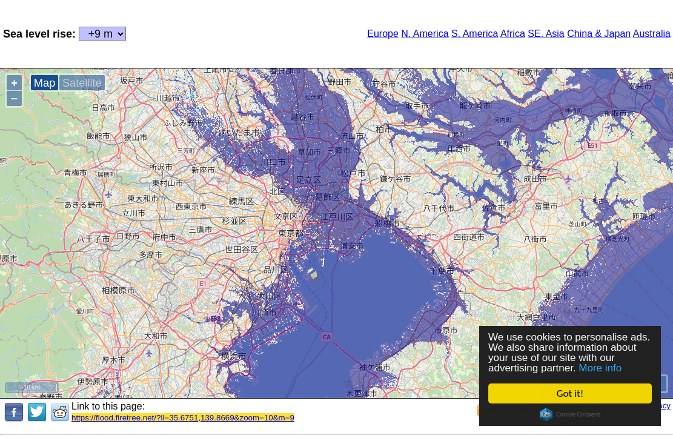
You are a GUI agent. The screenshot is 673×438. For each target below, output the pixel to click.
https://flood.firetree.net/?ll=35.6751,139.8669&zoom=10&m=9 (182, 417)
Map (44, 82)
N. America (424, 33)
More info (600, 368)
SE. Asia (546, 33)
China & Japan (599, 33)
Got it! (570, 393)
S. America (474, 33)
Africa (512, 33)
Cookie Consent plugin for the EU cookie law (570, 414)
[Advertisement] (242, 32)
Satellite (82, 82)
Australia (652, 33)
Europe (383, 33)
